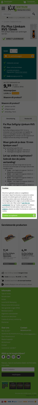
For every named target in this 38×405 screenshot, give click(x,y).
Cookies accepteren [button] (10, 215)
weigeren (5, 209)
